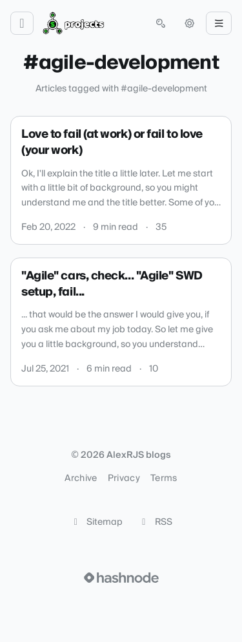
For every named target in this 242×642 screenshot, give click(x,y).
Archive (81, 478)
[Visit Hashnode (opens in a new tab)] (121, 577)
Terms (163, 478)
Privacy (124, 478)
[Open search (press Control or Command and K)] (160, 23)
